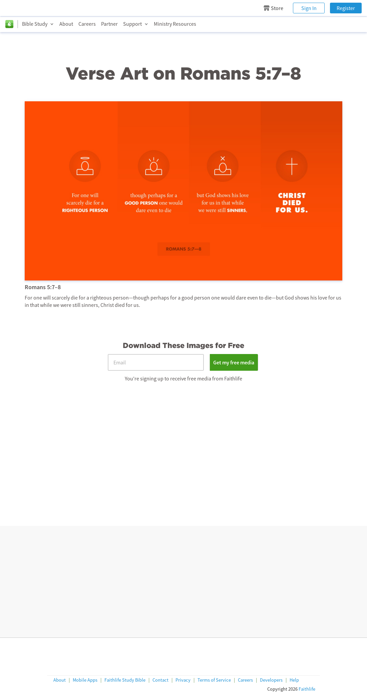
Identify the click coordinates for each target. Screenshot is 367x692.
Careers (87, 23)
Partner (109, 23)
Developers (271, 680)
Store (273, 8)
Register (346, 8)
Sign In (309, 8)
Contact (160, 680)
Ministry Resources (175, 23)
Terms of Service (214, 680)
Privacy (183, 680)
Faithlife (307, 689)
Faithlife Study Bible (124, 680)
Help (294, 680)
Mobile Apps (85, 680)
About (66, 23)
